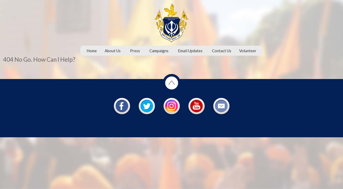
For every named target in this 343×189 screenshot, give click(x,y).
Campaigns (158, 50)
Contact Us (221, 50)
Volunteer (247, 50)
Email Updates (190, 50)
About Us (113, 50)
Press (135, 50)
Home (92, 50)
